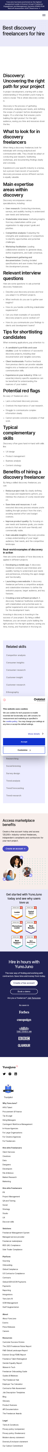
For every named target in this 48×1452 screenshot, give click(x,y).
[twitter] (4, 1074)
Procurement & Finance (12, 1112)
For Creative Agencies (12, 1137)
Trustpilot (8, 1097)
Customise (24, 750)
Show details (34, 734)
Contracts (7, 1278)
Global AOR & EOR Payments (14, 1282)
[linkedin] (15, 1074)
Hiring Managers (9, 1120)
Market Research (10, 1177)
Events (5, 1323)
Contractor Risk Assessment (14, 1388)
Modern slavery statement (13, 1437)
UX (4, 1217)
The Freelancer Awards (12, 1413)
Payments (7, 1286)
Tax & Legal (7, 1116)
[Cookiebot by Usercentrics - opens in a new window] (34, 700)
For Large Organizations (12, 1133)
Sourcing (6, 1261)
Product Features (10, 1405)
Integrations (8, 1294)
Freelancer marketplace (12, 1241)
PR (4, 1192)
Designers (7, 1164)
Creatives (6, 1156)
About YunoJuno (9, 1318)
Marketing (7, 1181)
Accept (24, 742)
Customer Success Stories (13, 1342)
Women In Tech (9, 1367)
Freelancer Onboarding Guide (15, 1371)
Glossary (6, 1401)
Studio (5, 1213)
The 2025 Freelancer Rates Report (17, 1346)
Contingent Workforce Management (17, 1124)
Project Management (11, 1196)
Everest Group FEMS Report (14, 1355)
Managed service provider (13, 1237)
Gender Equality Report (12, 1363)
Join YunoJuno (34, 998)
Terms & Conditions (11, 1425)
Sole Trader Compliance (12, 1249)
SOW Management (10, 1303)
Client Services (9, 1152)
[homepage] (14, 1067)
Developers (7, 1169)
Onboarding (7, 1265)
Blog (4, 1397)
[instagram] (10, 1074)
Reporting (7, 1290)
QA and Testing (9, 1201)
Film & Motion (8, 1173)
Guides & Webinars (10, 1376)
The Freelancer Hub (11, 1380)
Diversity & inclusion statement (15, 1442)
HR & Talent (7, 1107)
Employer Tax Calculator (13, 1384)
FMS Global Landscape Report (15, 1350)
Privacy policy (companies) (14, 1429)
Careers (6, 1331)
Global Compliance (10, 1269)
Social (5, 1205)
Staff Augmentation (11, 1307)
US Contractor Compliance (14, 1273)
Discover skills (8, 1222)
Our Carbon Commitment (13, 1446)
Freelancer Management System (16, 1233)
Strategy (6, 1209)
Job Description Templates (14, 1392)
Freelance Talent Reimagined (15, 1359)
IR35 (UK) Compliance (11, 1245)
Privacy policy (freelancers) (14, 1433)
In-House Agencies (10, 1128)
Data (5, 1160)
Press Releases (9, 1327)
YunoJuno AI (8, 1299)
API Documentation (10, 1409)
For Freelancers (9, 1141)
